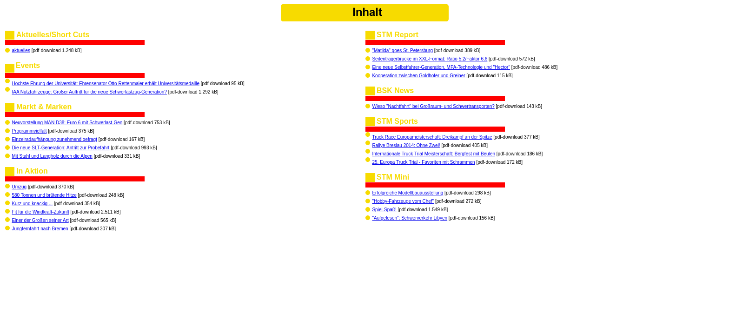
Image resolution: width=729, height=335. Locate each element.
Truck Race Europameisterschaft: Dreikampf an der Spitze (432, 137)
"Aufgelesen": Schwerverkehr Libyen (409, 218)
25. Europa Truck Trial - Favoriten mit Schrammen (423, 162)
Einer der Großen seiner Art (40, 220)
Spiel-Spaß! (384, 209)
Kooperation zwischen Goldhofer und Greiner (418, 75)
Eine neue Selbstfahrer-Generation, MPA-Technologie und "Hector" (441, 67)
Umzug (19, 186)
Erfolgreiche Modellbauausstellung (407, 192)
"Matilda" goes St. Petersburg (402, 50)
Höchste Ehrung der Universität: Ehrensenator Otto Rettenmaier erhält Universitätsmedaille (105, 83)
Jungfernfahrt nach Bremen (40, 228)
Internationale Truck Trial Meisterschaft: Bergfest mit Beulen (433, 153)
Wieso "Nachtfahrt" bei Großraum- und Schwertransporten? (433, 106)
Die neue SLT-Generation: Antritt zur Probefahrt (60, 147)
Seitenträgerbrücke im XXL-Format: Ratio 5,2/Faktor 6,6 (429, 58)
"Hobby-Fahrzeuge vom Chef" (403, 201)
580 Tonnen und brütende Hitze (44, 195)
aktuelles (21, 50)
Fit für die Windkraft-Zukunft (40, 211)
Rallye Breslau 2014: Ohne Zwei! (406, 145)
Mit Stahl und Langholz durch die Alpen (52, 156)
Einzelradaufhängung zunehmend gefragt (54, 139)
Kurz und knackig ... (32, 203)
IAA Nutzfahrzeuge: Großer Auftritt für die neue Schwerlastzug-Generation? (89, 91)
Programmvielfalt (29, 131)
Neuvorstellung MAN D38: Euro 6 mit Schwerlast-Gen (67, 122)
